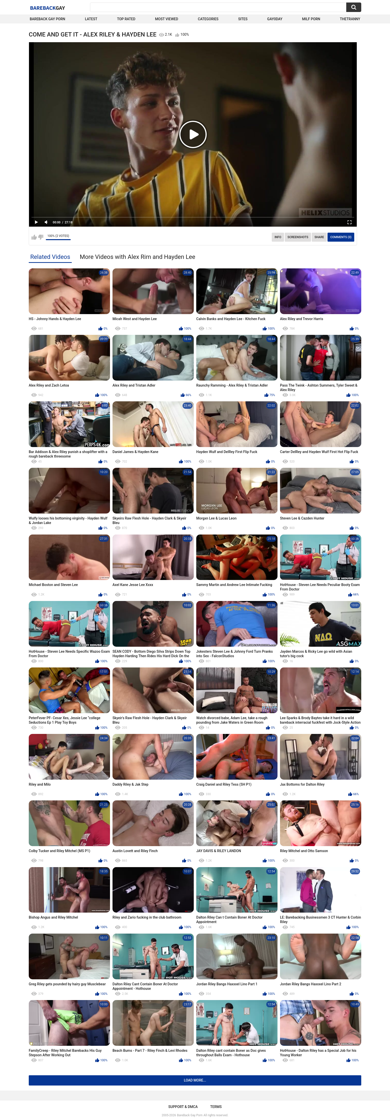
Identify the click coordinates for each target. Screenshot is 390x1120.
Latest (91, 19)
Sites (243, 19)
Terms (216, 1107)
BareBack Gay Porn (189, 1115)
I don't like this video (40, 237)
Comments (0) (341, 237)
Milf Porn (311, 19)
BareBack (47, 7)
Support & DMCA (183, 1107)
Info (277, 237)
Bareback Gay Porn (47, 19)
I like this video (34, 237)
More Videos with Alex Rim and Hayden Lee (137, 256)
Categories (208, 19)
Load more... (195, 1080)
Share (319, 237)
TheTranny (350, 19)
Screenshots (298, 237)
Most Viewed (166, 19)
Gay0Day (274, 19)
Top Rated (126, 19)
